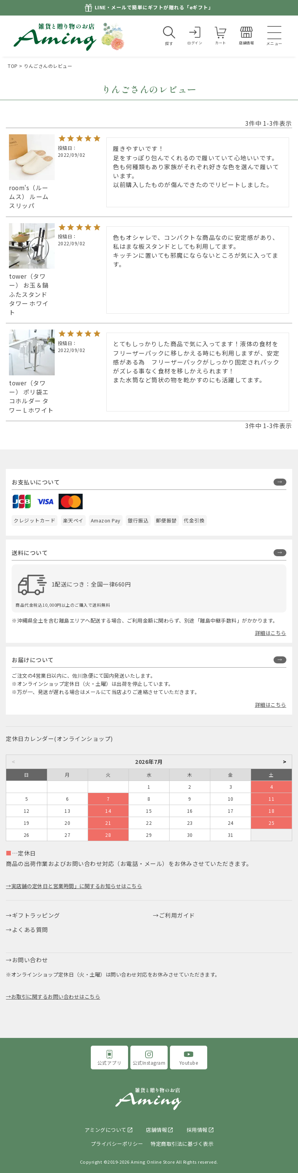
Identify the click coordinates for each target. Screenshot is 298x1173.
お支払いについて (36, 482)
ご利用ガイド (177, 915)
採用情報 (197, 1129)
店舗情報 (156, 1129)
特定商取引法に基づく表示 (182, 1143)
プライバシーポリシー (117, 1143)
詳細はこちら (270, 633)
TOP (13, 65)
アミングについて (105, 1129)
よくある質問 (30, 929)
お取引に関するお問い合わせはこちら (55, 996)
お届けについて (33, 660)
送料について (30, 552)
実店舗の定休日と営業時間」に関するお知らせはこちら (76, 886)
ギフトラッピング (36, 915)
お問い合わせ (30, 960)
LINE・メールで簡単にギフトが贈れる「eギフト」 (154, 7)
